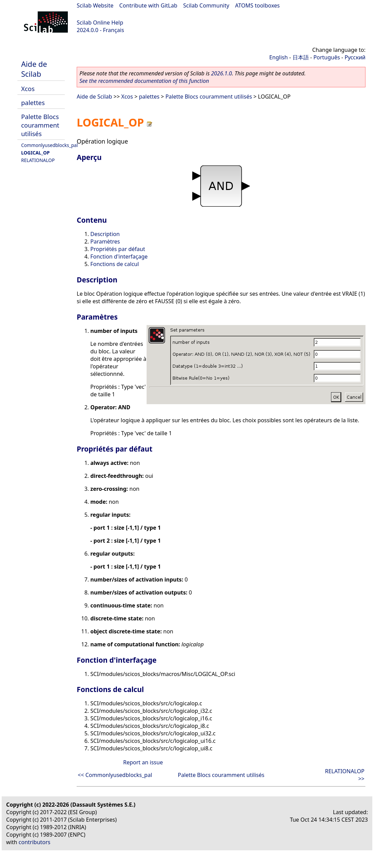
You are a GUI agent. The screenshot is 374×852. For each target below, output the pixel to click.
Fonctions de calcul (114, 264)
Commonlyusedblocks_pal (49, 145)
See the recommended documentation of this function (144, 81)
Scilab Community (206, 5)
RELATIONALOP (38, 160)
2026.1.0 (221, 73)
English (278, 57)
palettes (33, 102)
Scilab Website (95, 5)
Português (326, 57)
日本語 (301, 57)
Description (105, 234)
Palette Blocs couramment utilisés (40, 125)
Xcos (28, 88)
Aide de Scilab (34, 69)
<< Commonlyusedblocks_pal (115, 775)
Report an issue (143, 762)
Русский (355, 57)
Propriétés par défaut (117, 249)
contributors (34, 842)
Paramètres (105, 241)
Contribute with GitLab (148, 5)
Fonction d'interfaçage (119, 256)
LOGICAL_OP (35, 152)
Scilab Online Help (100, 22)
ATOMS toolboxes (257, 5)
